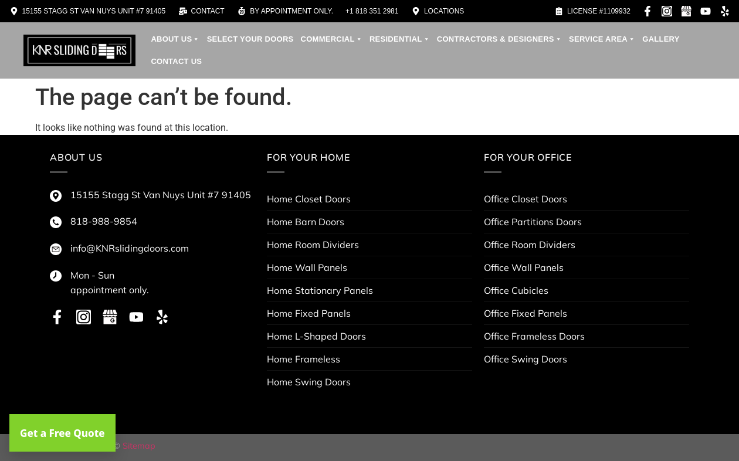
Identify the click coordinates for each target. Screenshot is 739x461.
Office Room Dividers (529, 244)
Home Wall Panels (307, 267)
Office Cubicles (516, 290)
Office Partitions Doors (533, 222)
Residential (400, 39)
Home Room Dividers (313, 244)
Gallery (660, 39)
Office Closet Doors (525, 199)
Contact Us (176, 61)
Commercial (331, 39)
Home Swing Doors (309, 382)
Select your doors (250, 39)
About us (175, 39)
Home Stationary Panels (320, 290)
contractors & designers (499, 39)
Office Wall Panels (524, 267)
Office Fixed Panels (525, 313)
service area (602, 39)
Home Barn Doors (305, 222)
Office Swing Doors (525, 359)
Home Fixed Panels (309, 313)
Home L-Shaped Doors (316, 336)
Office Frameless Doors (534, 336)
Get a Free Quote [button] (62, 433)
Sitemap (139, 445)
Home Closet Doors (309, 199)
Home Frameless (303, 359)
